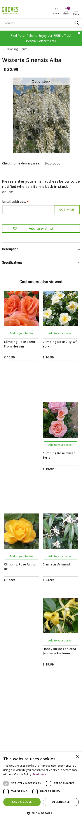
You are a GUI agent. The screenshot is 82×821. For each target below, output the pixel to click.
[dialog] (41, 786)
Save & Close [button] (22, 802)
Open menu (77, 11)
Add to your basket (22, 333)
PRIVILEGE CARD (41, 636)
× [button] (77, 756)
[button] (41, 813)
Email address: (15, 201)
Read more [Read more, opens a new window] (40, 774)
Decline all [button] (61, 802)
